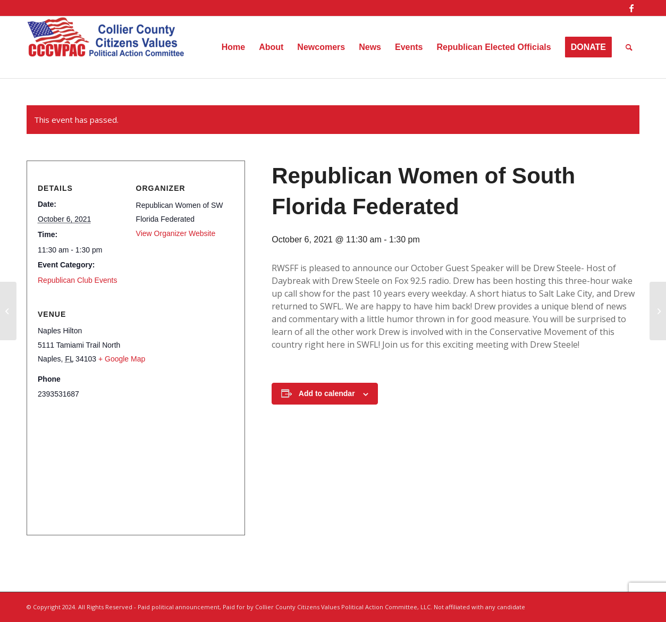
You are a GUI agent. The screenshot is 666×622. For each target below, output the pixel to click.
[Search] (629, 47)
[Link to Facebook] (631, 8)
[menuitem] (233, 47)
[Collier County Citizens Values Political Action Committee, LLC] (106, 47)
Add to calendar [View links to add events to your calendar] (327, 393)
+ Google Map (121, 359)
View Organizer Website (176, 233)
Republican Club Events (77, 280)
